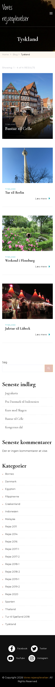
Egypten (10, 489)
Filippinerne (12, 496)
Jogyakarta (11, 393)
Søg (4, 362)
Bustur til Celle (18, 128)
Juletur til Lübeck (17, 328)
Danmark (10, 481)
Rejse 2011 (11, 526)
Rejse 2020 (11, 594)
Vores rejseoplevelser (15, 13)
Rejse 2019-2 (12, 586)
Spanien (10, 601)
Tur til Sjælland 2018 (17, 616)
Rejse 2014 (11, 534)
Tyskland (10, 124)
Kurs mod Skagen (16, 410)
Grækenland (12, 504)
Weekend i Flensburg (20, 260)
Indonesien (11, 511)
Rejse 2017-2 (12, 556)
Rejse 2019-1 (12, 579)
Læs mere (42, 198)
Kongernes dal (14, 427)
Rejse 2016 (11, 541)
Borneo (9, 474)
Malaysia (10, 519)
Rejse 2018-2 (12, 571)
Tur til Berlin (14, 192)
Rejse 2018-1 (12, 564)
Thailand (10, 609)
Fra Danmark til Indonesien (22, 402)
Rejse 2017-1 (12, 549)
